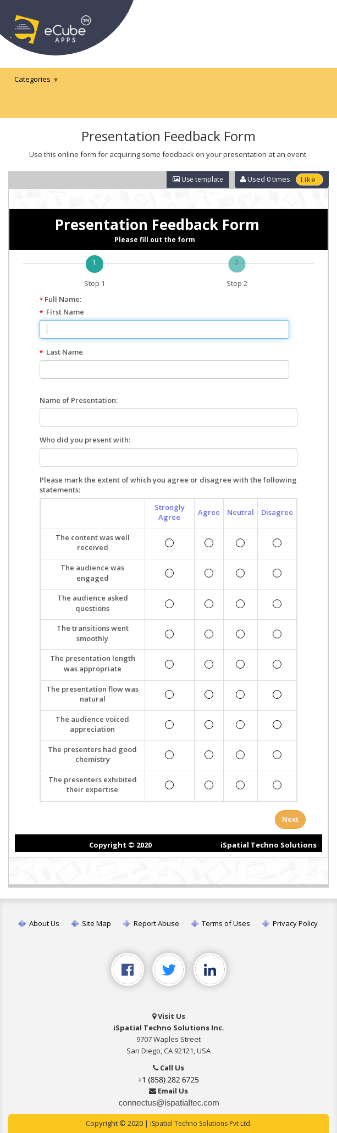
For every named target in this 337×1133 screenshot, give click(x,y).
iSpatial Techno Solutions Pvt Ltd (200, 1123)
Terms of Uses (220, 923)
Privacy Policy (290, 923)
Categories (32, 79)
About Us (38, 923)
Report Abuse (151, 923)
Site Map (91, 923)
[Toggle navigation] (313, 26)
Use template (198, 179)
